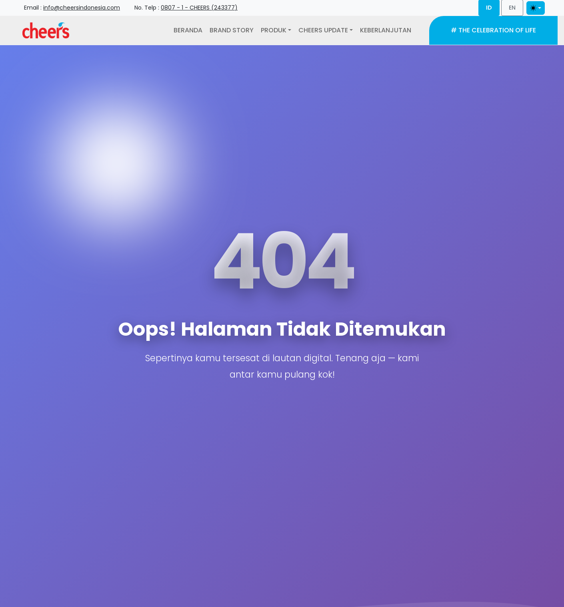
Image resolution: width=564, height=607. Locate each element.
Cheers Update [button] (323, 30)
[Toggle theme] (535, 8)
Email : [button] (72, 8)
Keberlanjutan (385, 30)
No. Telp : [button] (186, 8)
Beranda (188, 30)
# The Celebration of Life (493, 30)
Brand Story (232, 30)
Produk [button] (273, 30)
